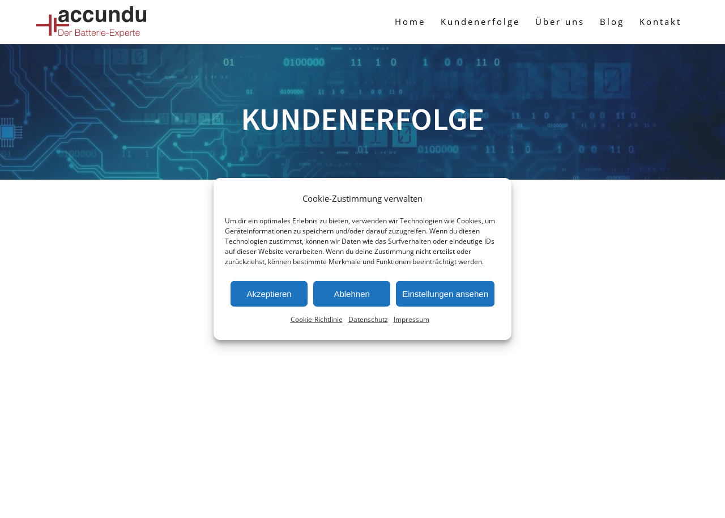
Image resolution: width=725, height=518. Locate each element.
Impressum (411, 319)
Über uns (560, 21)
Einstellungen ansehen (445, 294)
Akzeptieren (268, 294)
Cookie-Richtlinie (317, 319)
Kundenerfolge (480, 21)
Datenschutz (368, 319)
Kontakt (660, 21)
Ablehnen (351, 294)
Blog (612, 21)
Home (410, 21)
